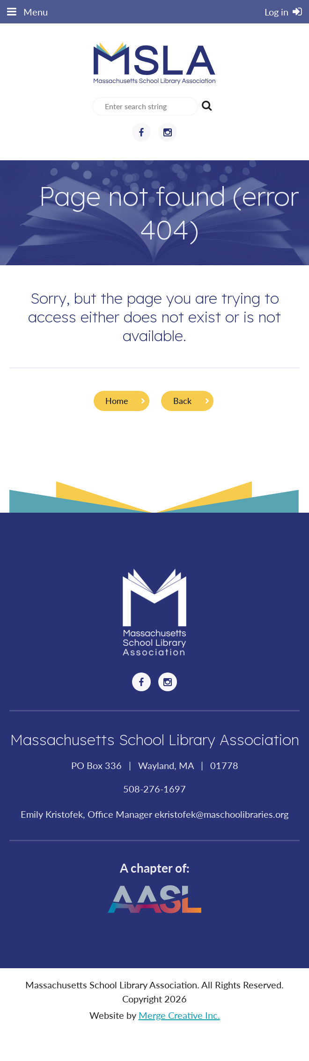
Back (182, 401)
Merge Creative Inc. (179, 1015)
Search (207, 105)
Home (116, 401)
